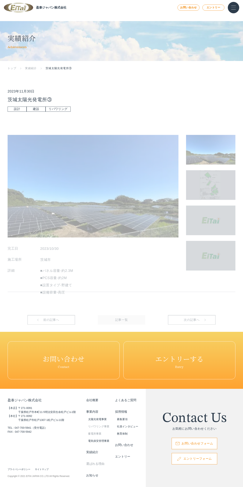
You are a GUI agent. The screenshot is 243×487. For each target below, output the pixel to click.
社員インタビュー (127, 426)
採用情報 (121, 411)
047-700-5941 (23, 427)
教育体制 (122, 433)
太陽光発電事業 (97, 419)
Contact (63, 360)
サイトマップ (42, 469)
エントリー (213, 7)
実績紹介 (31, 68)
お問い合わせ (188, 7)
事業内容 (92, 411)
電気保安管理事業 (98, 440)
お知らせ (92, 475)
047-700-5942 (23, 431)
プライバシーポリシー (19, 469)
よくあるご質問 (125, 400)
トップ (12, 68)
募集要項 (122, 419)
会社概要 (92, 400)
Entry (179, 360)
